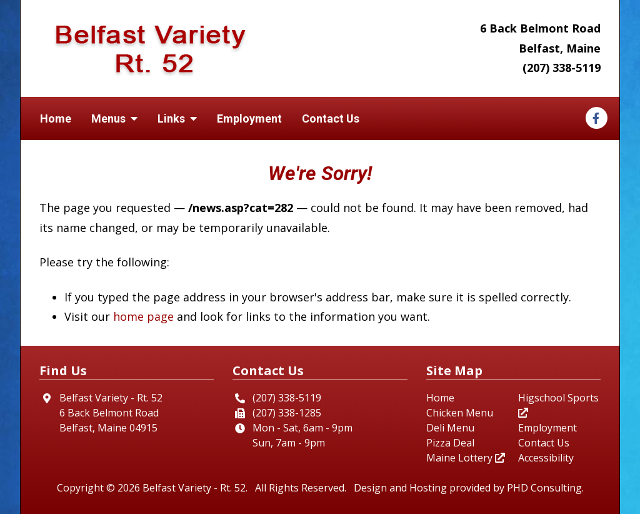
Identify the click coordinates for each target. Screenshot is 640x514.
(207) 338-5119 (561, 67)
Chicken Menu (459, 413)
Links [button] (177, 118)
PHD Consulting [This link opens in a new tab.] (544, 488)
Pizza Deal (450, 443)
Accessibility (546, 458)
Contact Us (330, 118)
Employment (249, 118)
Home (55, 118)
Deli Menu (450, 428)
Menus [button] (114, 118)
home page (143, 316)
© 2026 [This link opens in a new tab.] (123, 488)
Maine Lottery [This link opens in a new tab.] (465, 458)
